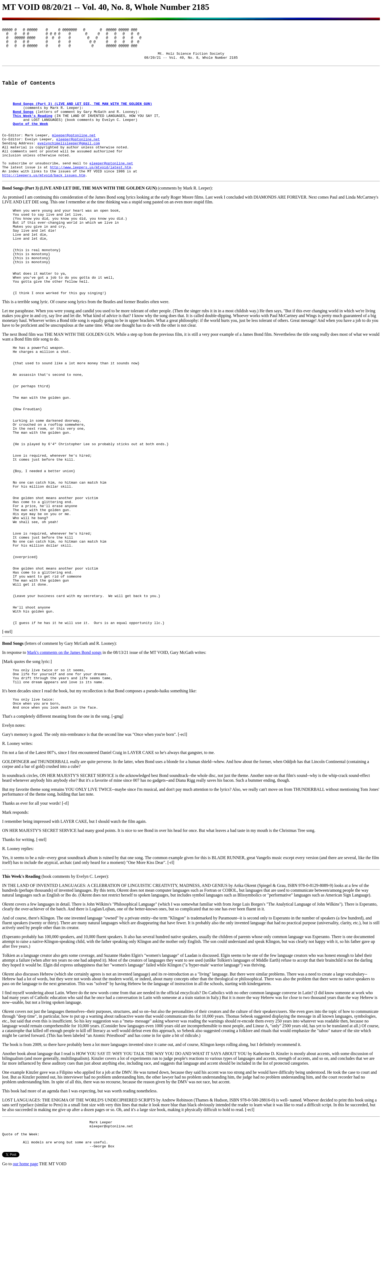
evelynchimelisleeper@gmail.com (69, 163)
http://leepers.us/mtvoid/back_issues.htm (43, 202)
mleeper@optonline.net (74, 154)
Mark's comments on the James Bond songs (64, 738)
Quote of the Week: (20, 1229)
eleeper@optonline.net (78, 158)
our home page (25, 1261)
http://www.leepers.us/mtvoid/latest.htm (90, 192)
